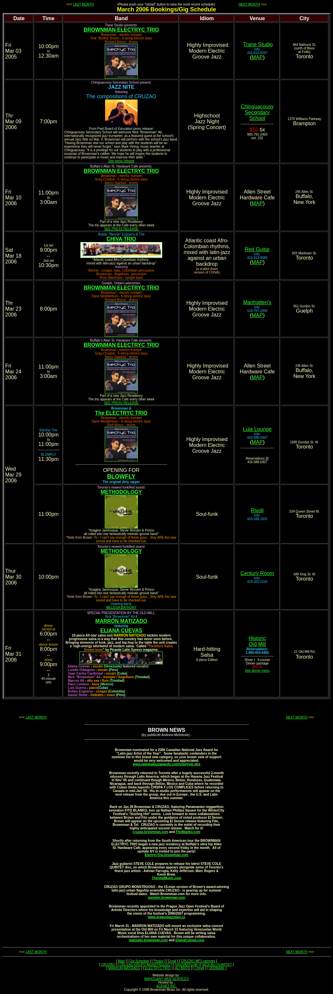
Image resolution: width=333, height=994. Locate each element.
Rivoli (257, 510)
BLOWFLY (121, 476)
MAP (257, 57)
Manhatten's (257, 302)
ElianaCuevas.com (189, 940)
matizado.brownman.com (148, 940)
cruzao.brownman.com (150, 832)
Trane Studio (258, 44)
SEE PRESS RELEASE (121, 229)
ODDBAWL (216, 968)
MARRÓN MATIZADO (121, 621)
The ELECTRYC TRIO (121, 413)
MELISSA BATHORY (121, 607)
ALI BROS (182, 968)
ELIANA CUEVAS (121, 630)
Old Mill (257, 644)
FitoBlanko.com (188, 832)
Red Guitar (257, 249)
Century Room (257, 573)
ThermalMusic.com (166, 878)
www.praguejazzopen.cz (166, 917)
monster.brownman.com (166, 897)
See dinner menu (257, 670)
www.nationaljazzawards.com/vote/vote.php (166, 764)
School (257, 119)
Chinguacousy (257, 106)
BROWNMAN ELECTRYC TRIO (121, 30)
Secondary (257, 112)
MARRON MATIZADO (124, 968)
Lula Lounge (257, 429)
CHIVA (199, 968)
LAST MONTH (83, 4)
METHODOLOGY (121, 492)
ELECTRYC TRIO (158, 968)
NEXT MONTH (249, 4)
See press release (121, 161)
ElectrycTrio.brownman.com (166, 855)
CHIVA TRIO (121, 239)
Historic (257, 638)
